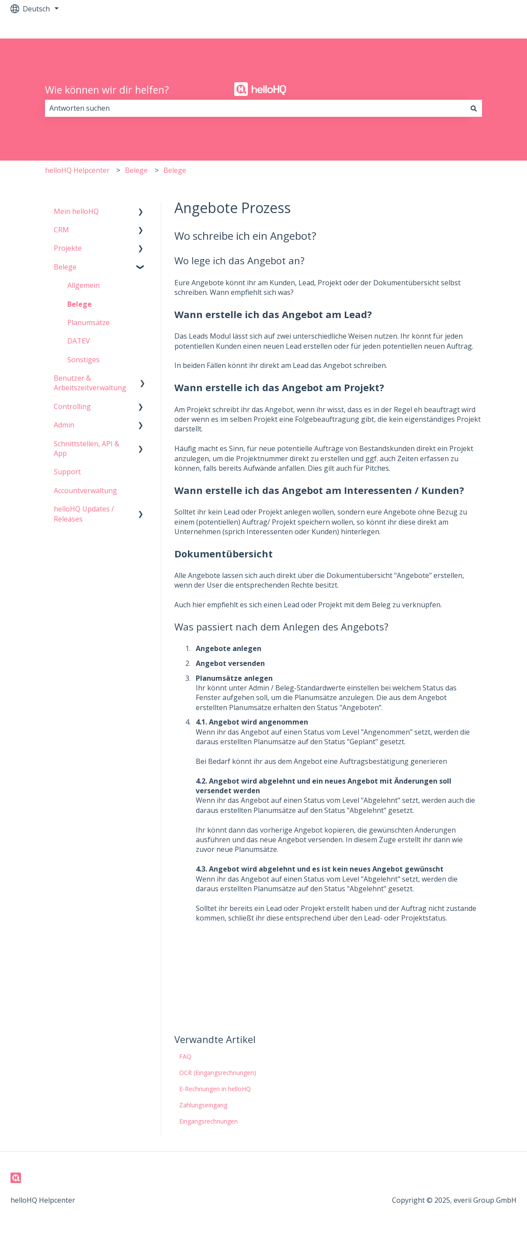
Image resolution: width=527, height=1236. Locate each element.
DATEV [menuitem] (78, 341)
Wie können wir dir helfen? (107, 90)
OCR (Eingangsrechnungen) (217, 1072)
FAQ (185, 1056)
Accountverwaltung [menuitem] (85, 490)
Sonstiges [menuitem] (83, 359)
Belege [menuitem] (65, 267)
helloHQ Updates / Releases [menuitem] (84, 513)
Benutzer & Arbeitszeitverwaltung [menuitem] (90, 382)
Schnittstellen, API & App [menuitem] (86, 448)
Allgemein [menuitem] (83, 285)
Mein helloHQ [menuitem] (76, 211)
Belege (136, 170)
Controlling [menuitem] (72, 406)
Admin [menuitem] (64, 425)
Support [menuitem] (67, 471)
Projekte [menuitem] (68, 248)
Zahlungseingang (203, 1105)
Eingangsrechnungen (208, 1121)
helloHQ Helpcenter (77, 170)
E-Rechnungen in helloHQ (215, 1089)
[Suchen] (473, 108)
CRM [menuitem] (61, 230)
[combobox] (255, 108)
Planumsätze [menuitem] (88, 322)
